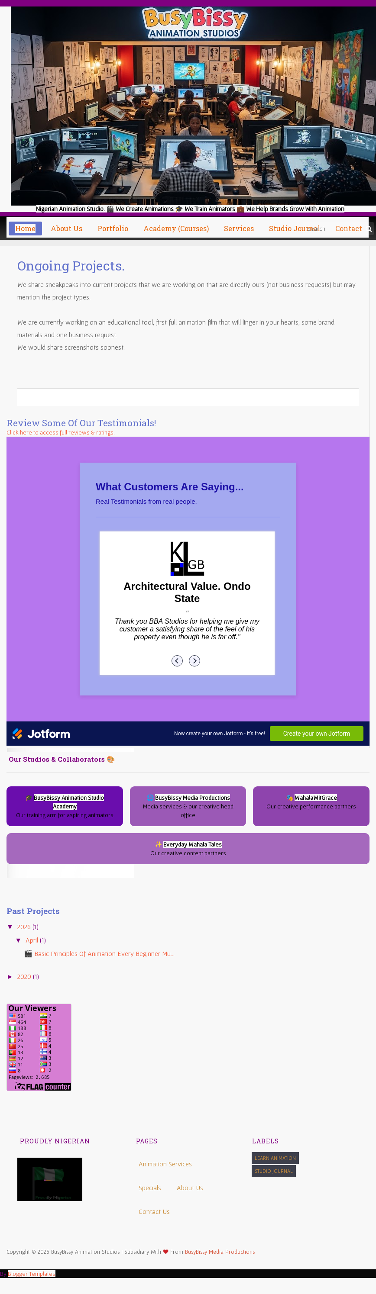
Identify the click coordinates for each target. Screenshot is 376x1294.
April (33, 940)
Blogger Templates (31, 1273)
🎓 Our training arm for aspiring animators (64, 806)
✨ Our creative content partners (188, 848)
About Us (190, 1187)
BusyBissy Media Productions (220, 1252)
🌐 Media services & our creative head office (188, 806)
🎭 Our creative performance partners (311, 802)
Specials (150, 1187)
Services (239, 228)
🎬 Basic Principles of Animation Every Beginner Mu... (99, 953)
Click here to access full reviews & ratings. (60, 432)
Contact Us (154, 1211)
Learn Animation (275, 1158)
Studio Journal (274, 1171)
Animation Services (165, 1164)
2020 (25, 976)
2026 (24, 926)
